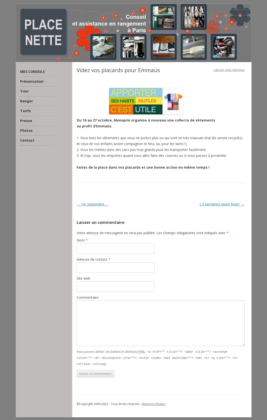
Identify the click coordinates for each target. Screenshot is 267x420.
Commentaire (87, 297)
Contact (27, 140)
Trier (24, 91)
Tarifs (25, 110)
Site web (83, 278)
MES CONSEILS (32, 71)
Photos (26, 130)
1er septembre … (92, 204)
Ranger (26, 101)
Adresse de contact (93, 259)
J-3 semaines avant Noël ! (222, 204)
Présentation (31, 81)
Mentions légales (153, 403)
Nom (82, 240)
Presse (26, 120)
